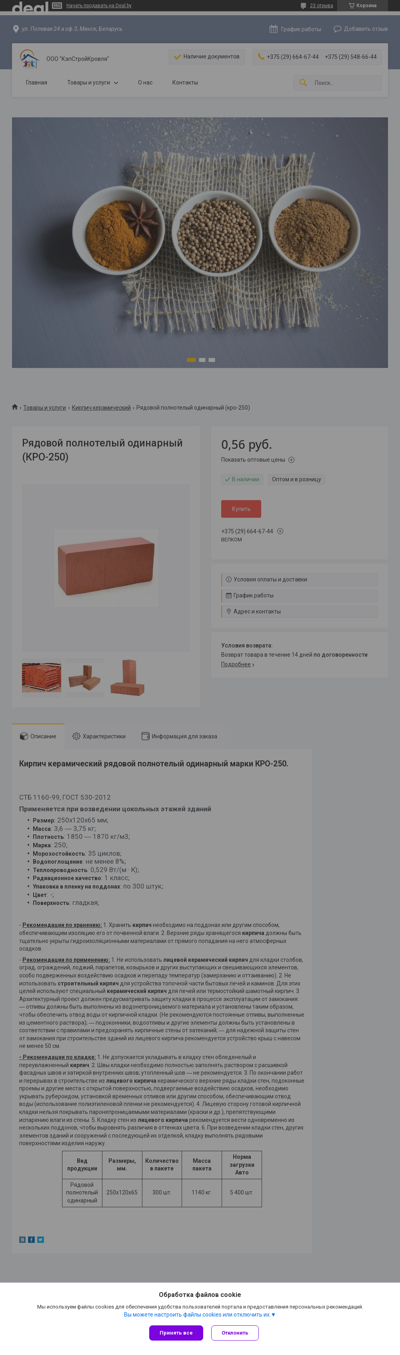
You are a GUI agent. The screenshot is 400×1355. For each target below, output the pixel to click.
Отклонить (235, 1333)
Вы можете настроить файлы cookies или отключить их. (197, 1314)
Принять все (176, 1333)
